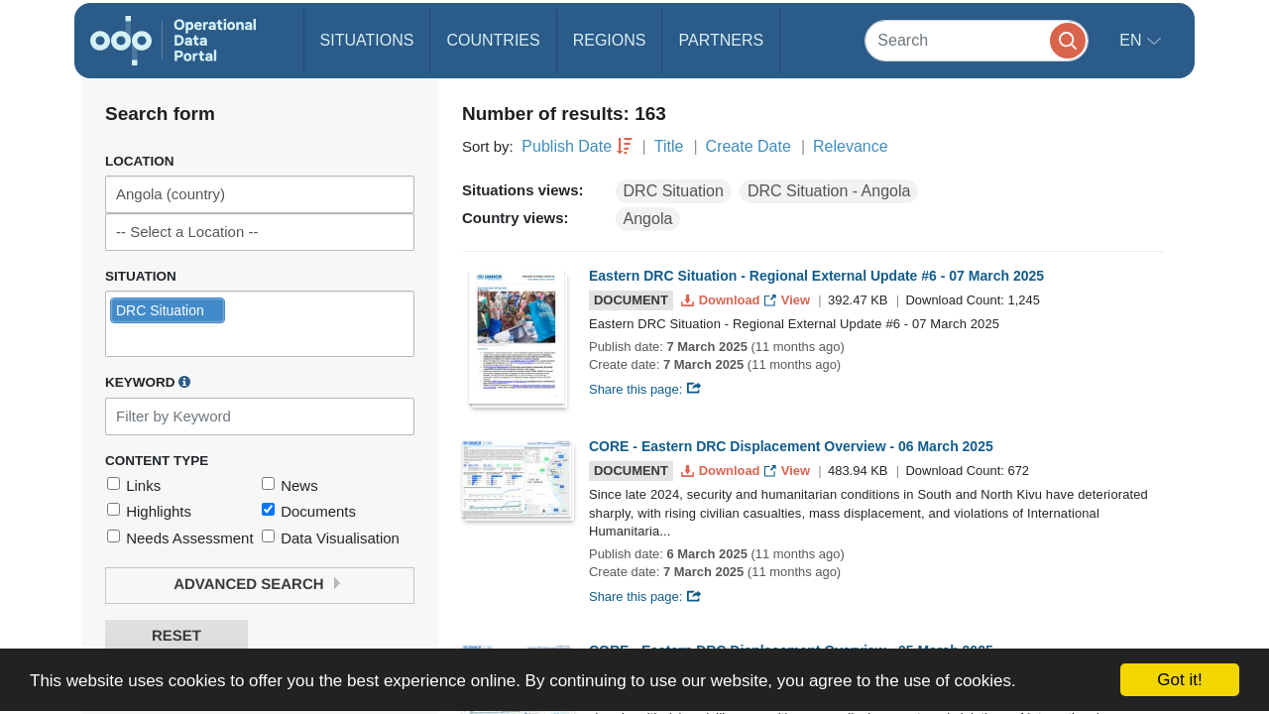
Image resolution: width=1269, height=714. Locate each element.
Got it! (1179, 679)
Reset (176, 636)
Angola (648, 218)
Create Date (748, 146)
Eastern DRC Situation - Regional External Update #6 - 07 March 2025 (816, 276)
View (788, 300)
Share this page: (645, 389)
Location (139, 161)
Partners (720, 40)
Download (722, 300)
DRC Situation (674, 190)
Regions (609, 40)
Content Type (156, 460)
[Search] (977, 40)
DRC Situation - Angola (829, 190)
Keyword (147, 382)
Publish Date (566, 146)
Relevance (850, 146)
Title (669, 146)
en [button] (1132, 40)
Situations (367, 40)
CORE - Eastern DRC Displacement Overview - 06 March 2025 (791, 446)
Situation (140, 276)
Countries (492, 40)
